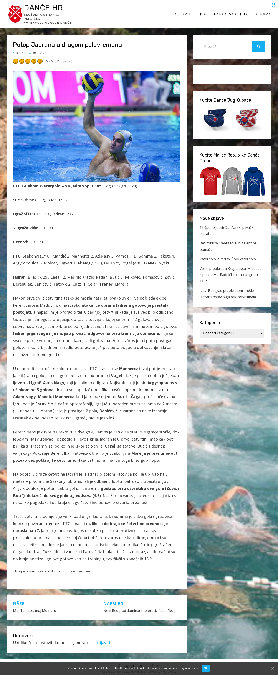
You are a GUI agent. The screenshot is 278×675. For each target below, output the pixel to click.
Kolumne (184, 12)
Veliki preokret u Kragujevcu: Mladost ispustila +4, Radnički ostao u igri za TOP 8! (230, 272)
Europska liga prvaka (42, 569)
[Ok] (272, 668)
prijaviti (103, 639)
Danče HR (46, 8)
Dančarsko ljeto (231, 12)
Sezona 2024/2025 (80, 569)
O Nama (263, 12)
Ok (205, 668)
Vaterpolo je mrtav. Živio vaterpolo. (228, 256)
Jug (203, 12)
